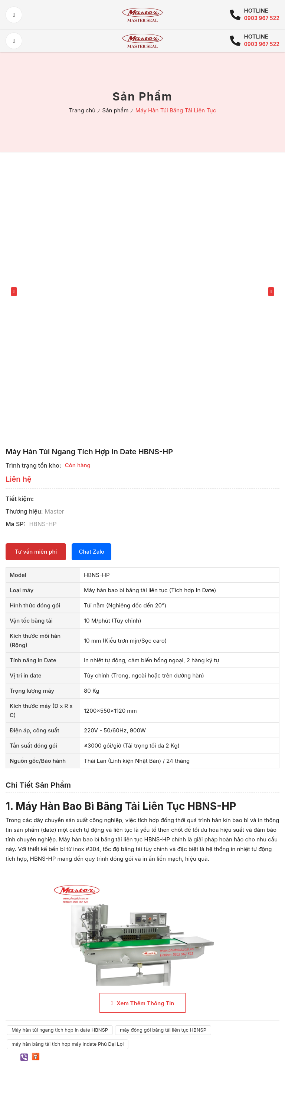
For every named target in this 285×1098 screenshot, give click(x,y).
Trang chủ (82, 110)
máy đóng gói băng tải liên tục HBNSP (163, 1030)
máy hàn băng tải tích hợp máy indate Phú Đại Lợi (68, 1044)
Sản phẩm (115, 110)
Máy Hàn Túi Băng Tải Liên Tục (175, 110)
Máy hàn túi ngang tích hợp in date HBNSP (60, 1030)
